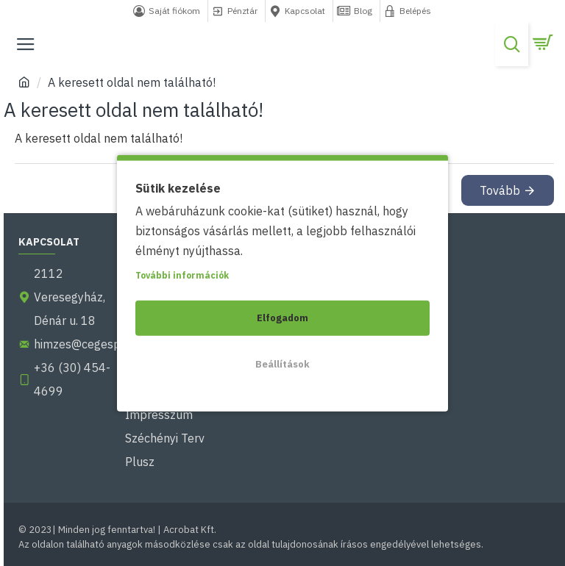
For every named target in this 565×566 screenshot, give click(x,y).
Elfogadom (282, 317)
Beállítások (282, 363)
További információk (182, 274)
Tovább (500, 190)
